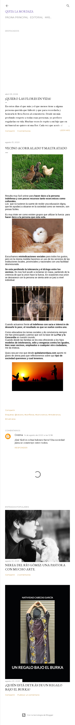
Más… (48, 17)
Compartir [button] (10, 131)
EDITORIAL (36, 17)
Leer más (65, 130)
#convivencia (41, 414)
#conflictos (29, 414)
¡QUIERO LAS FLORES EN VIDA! (28, 99)
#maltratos (10, 419)
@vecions (19, 414)
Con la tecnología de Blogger (37, 715)
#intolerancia (54, 414)
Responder (21, 447)
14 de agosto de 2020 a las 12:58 (38, 435)
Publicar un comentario (28, 695)
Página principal (16, 17)
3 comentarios (23, 131)
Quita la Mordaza (19, 11)
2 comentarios (23, 575)
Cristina (19, 435)
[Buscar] (68, 5)
